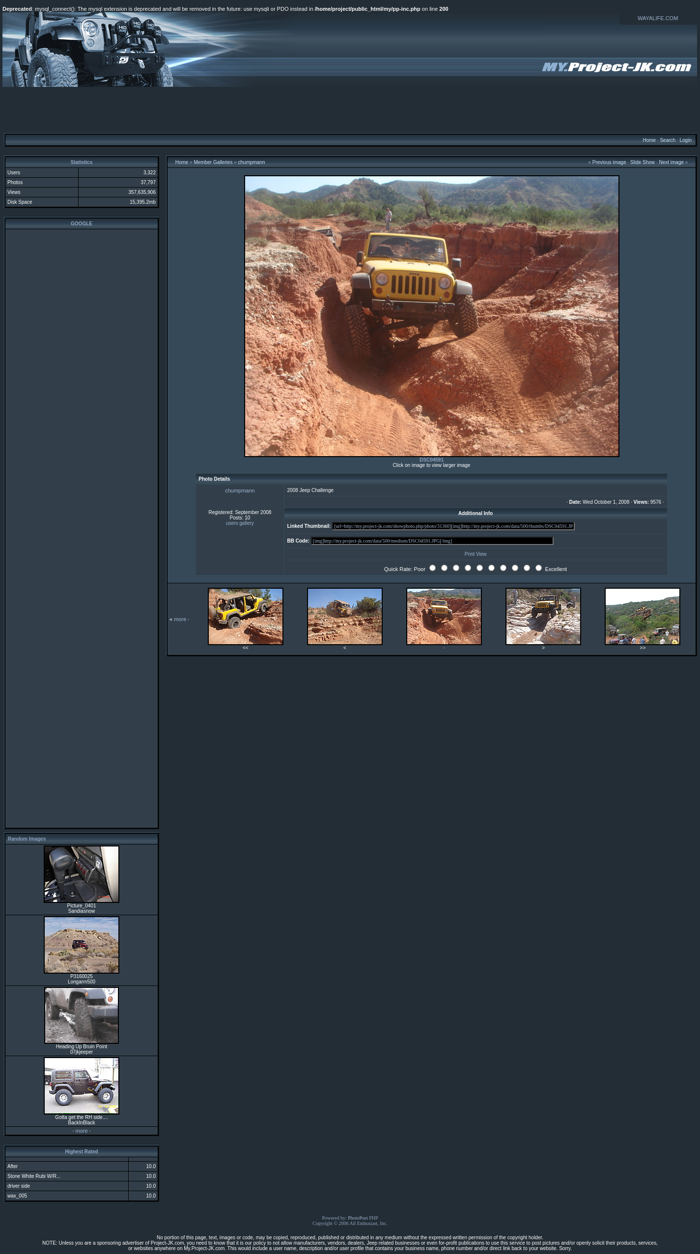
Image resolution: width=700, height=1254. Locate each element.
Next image (671, 162)
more (81, 1131)
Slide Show (642, 162)
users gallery (240, 523)
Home (649, 140)
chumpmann (251, 162)
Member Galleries (213, 162)
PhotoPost (358, 1218)
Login (685, 140)
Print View (476, 554)
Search (667, 140)
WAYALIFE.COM (658, 18)
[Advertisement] (350, 109)
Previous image (609, 162)
